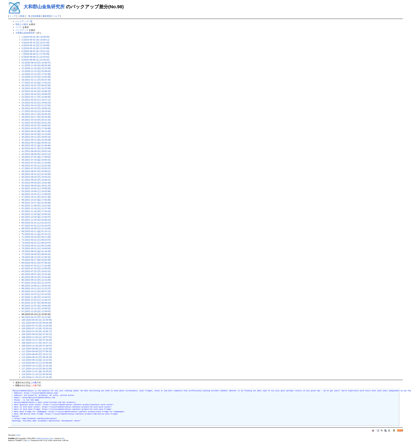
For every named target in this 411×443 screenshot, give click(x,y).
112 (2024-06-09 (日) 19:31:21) (37, 354)
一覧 (28, 16)
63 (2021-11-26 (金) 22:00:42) (36, 214)
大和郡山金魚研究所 (44, 6)
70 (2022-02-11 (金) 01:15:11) (36, 234)
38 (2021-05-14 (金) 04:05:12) (36, 142)
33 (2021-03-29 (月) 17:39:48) (36, 128)
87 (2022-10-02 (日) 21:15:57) (36, 283)
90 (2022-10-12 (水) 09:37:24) (36, 291)
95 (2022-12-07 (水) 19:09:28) (36, 305)
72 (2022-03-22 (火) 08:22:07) (36, 240)
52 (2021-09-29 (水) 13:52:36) (36, 182)
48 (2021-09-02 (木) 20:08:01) (36, 171)
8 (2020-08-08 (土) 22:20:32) (35, 57)
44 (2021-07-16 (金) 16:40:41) (36, 160)
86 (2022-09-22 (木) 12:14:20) (36, 280)
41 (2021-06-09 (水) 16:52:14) (36, 151)
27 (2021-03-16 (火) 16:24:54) (36, 111)
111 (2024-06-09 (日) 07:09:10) (37, 351)
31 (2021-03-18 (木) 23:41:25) (36, 122)
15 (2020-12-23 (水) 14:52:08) (36, 77)
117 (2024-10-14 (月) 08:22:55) (37, 368)
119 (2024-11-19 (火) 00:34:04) (37, 374)
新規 (22, 16)
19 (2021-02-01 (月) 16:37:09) (36, 88)
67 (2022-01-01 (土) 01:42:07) (36, 225)
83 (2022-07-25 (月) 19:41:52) (36, 271)
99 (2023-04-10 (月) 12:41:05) (36, 317)
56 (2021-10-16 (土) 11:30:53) (36, 194)
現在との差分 (21, 24)
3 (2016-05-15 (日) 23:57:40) (35, 42)
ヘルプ (56, 16)
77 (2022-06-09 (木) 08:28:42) (36, 254)
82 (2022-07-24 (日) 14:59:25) (36, 268)
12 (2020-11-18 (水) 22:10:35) (36, 68)
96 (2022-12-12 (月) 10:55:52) (36, 308)
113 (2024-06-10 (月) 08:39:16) (37, 357)
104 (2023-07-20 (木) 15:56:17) (37, 331)
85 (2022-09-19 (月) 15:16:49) (36, 277)
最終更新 (47, 16)
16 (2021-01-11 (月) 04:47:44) (36, 80)
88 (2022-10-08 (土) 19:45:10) (36, 285)
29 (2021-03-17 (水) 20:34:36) (36, 117)
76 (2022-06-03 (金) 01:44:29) (36, 251)
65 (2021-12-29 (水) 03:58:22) (36, 220)
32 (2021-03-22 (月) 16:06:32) (36, 125)
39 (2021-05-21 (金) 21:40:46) (36, 145)
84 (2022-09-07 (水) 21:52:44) (36, 274)
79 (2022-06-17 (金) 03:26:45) (36, 260)
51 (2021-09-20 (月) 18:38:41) (36, 180)
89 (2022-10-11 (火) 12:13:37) (36, 288)
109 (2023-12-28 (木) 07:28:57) (37, 345)
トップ (12, 16)
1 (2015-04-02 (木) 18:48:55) (35, 37)
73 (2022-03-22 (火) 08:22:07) (36, 243)
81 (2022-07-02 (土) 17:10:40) (36, 265)
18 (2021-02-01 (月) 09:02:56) (36, 85)
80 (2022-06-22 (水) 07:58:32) (36, 263)
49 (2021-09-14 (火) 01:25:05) (36, 174)
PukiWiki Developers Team (44, 438)
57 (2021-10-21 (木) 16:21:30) (36, 197)
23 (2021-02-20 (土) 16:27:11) (36, 100)
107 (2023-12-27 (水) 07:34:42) (37, 340)
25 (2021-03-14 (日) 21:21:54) (36, 105)
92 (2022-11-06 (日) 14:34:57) (36, 297)
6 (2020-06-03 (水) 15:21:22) (35, 51)
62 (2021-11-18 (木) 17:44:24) (36, 211)
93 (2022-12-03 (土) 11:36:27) (36, 300)
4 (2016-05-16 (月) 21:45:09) (35, 45)
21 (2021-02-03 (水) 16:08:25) (36, 94)
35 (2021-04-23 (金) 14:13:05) (36, 134)
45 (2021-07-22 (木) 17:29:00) (36, 162)
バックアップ (21, 30)
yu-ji (28, 440)
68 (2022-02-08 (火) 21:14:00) (36, 228)
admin (18, 435)
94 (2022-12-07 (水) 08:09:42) (36, 303)
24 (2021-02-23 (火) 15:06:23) (36, 102)
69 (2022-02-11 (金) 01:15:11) (36, 231)
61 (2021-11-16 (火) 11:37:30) (36, 208)
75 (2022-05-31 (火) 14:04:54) (36, 248)
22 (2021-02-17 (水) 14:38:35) (36, 97)
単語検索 (36, 16)
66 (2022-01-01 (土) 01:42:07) (36, 223)
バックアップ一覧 (23, 21)
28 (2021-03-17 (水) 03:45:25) (36, 114)
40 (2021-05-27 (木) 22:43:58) (36, 148)
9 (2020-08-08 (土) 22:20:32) (35, 60)
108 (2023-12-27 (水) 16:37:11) (37, 343)
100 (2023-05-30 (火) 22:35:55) (37, 320)
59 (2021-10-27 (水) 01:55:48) (36, 202)
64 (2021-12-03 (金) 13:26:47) (36, 217)
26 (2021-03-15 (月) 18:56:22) (36, 108)
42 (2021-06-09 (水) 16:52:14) (36, 154)
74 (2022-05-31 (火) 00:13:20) (36, 245)
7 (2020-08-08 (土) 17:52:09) (35, 54)
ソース (18, 27)
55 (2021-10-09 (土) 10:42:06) (36, 191)
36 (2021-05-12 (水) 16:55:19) (36, 137)
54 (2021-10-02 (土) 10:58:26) (36, 188)
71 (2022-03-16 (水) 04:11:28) (36, 237)
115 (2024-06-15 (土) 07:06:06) (37, 363)
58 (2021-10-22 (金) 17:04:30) (36, 200)
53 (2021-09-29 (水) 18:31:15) (36, 185)
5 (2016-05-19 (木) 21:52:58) (35, 48)
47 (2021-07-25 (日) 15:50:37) (36, 168)
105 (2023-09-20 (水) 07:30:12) (37, 334)
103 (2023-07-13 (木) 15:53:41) (37, 328)
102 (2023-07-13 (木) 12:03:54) (37, 325)
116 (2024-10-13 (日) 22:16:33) (37, 365)
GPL (63, 438)
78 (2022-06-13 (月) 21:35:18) (36, 257)
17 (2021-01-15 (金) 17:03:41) (36, 82)
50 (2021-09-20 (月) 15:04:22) (36, 177)
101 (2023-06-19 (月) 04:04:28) (37, 323)
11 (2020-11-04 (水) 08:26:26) (36, 65)
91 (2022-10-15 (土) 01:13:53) (36, 294)
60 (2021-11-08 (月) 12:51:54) (36, 205)
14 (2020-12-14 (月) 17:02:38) (36, 74)
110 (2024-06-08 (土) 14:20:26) (37, 348)
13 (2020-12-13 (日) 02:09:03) (36, 71)
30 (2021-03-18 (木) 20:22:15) (36, 120)
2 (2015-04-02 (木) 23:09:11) (35, 39)
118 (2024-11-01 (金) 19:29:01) (37, 371)
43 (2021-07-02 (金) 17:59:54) (36, 157)
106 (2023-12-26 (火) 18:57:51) (37, 337)
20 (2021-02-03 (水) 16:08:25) (36, 91)
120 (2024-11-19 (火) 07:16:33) (37, 377)
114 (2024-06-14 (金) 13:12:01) (37, 360)
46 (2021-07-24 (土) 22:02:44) (36, 165)
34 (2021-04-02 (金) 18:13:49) (36, 131)
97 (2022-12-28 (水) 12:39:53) (36, 311)
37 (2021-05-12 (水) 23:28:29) (36, 140)
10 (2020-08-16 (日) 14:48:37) (36, 62)
